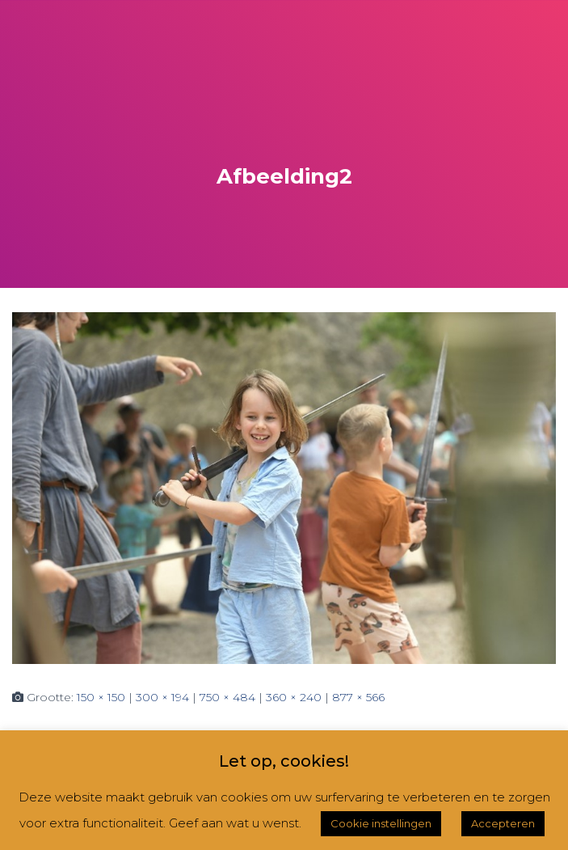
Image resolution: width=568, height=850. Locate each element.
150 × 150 (101, 697)
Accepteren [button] (503, 823)
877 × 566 (358, 697)
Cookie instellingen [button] (380, 823)
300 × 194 (162, 697)
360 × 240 (294, 697)
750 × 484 (227, 697)
